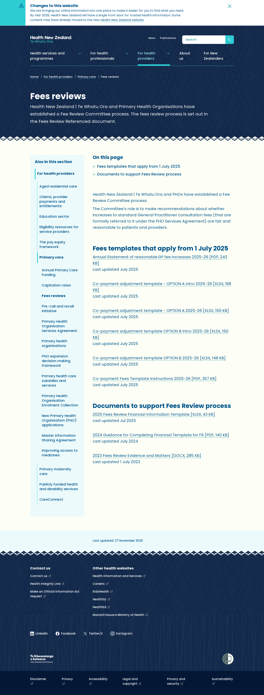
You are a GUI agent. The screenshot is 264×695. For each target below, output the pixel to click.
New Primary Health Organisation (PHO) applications (59, 420)
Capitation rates (56, 285)
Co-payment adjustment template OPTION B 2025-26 (159, 358)
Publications (168, 38)
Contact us (39, 576)
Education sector (54, 216)
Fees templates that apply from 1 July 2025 (136, 166)
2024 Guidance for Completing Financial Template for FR (161, 435)
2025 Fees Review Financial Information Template (154, 414)
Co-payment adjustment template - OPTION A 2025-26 (161, 310)
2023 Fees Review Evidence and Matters (147, 455)
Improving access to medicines (60, 453)
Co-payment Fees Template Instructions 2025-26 (155, 378)
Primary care (87, 77)
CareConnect (51, 499)
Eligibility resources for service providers (58, 229)
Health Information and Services (118, 576)
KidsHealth (101, 591)
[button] (229, 6)
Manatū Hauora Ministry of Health (119, 615)
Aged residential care (58, 186)
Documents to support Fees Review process (137, 174)
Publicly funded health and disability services (58, 486)
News (151, 38)
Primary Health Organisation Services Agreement (59, 326)
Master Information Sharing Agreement (59, 438)
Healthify (100, 599)
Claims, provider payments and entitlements (53, 201)
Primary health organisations (54, 343)
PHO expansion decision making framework (56, 361)
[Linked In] (39, 633)
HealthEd (100, 607)
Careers (99, 584)
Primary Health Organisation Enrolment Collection (60, 400)
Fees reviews (53, 295)
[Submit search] (229, 39)
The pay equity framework (52, 244)
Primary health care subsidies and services (59, 381)
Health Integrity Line (45, 584)
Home (34, 77)
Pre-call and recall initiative (58, 308)
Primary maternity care (55, 471)
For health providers (58, 77)
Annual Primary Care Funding (60, 272)
